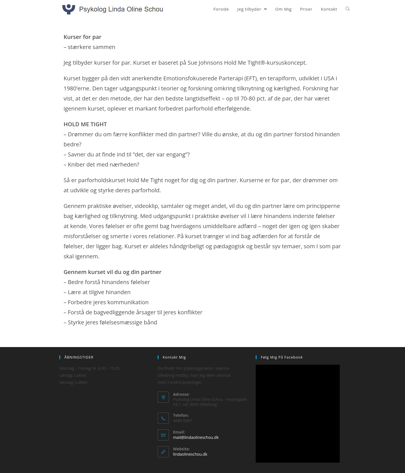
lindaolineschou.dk (190, 454)
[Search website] (347, 9)
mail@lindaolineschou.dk (196, 437)
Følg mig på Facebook (282, 357)
